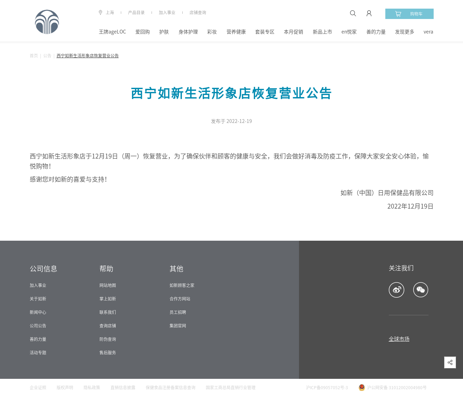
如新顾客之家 (182, 285)
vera (428, 31)
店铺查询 (198, 12)
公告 (47, 56)
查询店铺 (107, 326)
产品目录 (136, 12)
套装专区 (264, 31)
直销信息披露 (122, 387)
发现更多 (404, 31)
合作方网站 (180, 299)
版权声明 (65, 387)
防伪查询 (107, 339)
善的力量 (376, 31)
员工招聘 (178, 312)
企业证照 (38, 387)
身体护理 (188, 31)
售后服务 (107, 353)
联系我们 (107, 312)
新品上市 (322, 31)
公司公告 (38, 326)
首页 (34, 56)
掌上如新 (107, 299)
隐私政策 (92, 387)
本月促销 (293, 31)
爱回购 (142, 31)
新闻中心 (38, 312)
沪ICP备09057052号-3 (327, 387)
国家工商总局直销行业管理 (230, 387)
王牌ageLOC (112, 31)
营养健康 (236, 31)
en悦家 (349, 31)
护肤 (164, 31)
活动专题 (38, 353)
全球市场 (399, 339)
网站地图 (107, 285)
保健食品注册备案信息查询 (170, 387)
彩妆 (212, 31)
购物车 (409, 14)
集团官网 (178, 326)
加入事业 (167, 12)
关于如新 (38, 299)
